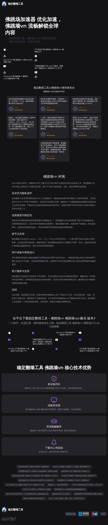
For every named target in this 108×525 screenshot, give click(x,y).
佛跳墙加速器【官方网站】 (61, 494)
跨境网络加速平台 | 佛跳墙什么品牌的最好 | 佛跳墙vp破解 (38, 471)
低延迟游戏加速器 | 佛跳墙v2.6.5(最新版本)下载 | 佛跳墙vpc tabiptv (35, 476)
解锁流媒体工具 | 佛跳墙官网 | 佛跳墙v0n (75, 471)
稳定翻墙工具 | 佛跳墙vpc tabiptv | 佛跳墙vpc (73, 480)
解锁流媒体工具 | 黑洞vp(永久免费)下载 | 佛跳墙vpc (36, 480)
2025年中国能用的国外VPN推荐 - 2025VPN (87, 485)
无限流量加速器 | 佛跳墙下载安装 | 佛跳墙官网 (33, 467)
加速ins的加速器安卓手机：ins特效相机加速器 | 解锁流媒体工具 (27, 494)
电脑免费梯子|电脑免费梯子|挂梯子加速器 (88, 494)
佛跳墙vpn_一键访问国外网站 (58, 485)
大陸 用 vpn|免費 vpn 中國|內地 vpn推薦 (36, 489)
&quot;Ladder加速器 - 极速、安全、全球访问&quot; (66, 498)
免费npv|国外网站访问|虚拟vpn (34, 498)
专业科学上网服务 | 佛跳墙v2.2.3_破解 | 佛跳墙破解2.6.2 (71, 467)
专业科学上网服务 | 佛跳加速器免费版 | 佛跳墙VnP (79, 476)
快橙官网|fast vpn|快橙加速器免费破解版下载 (70, 489)
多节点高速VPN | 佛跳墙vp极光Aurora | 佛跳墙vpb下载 (25, 485)
